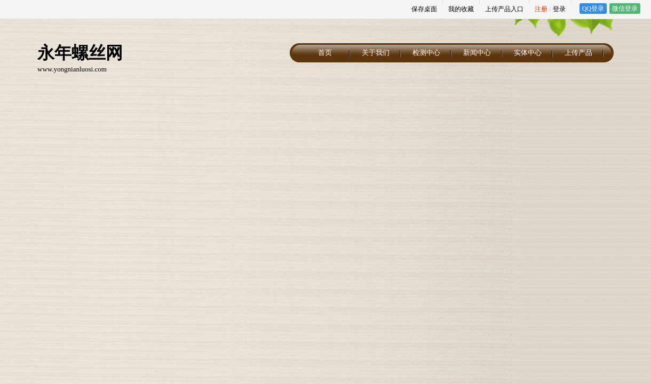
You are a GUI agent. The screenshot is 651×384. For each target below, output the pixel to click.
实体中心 (528, 53)
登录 (559, 9)
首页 (325, 53)
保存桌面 (424, 9)
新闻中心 (477, 53)
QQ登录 (593, 8)
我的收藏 (461, 9)
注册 (541, 9)
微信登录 (625, 8)
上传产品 (578, 53)
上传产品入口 (504, 9)
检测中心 (426, 53)
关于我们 (376, 53)
